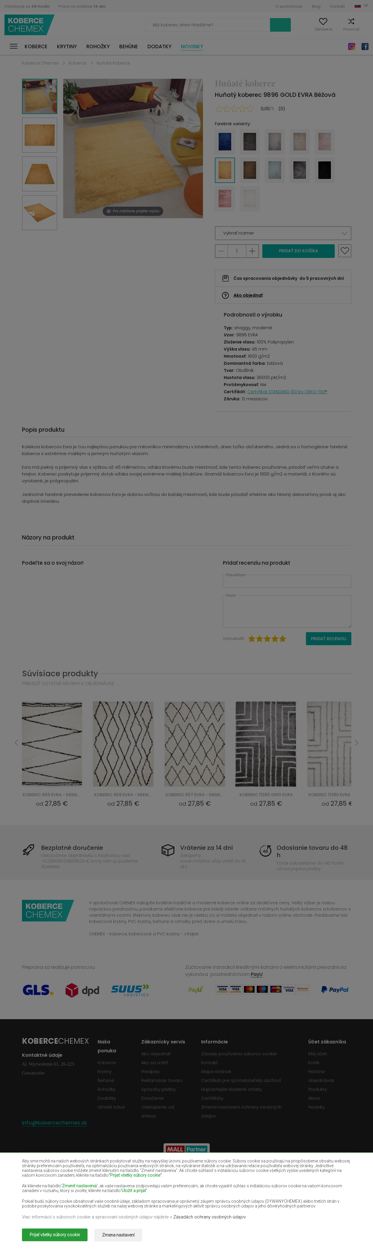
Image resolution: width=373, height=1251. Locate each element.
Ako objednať (248, 295)
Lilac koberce (167, 1190)
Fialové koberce (170, 1181)
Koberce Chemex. (76, 1231)
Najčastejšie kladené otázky (231, 1089)
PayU (257, 974)
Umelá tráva (111, 1107)
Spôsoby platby (158, 1089)
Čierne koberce (38, 1181)
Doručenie (152, 1098)
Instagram (351, 46)
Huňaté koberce (113, 63)
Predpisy (150, 1071)
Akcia (314, 1098)
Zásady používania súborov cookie (239, 1054)
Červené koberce (106, 1181)
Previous (46, 237)
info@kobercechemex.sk (55, 1122)
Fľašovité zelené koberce (311, 1173)
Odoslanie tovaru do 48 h (311, 852)
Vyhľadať (252, 25)
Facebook (365, 46)
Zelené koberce (38, 1207)
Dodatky (159, 46)
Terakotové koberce (306, 1199)
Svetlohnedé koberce (307, 1181)
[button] (283, 233)
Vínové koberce (236, 1173)
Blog (316, 6)
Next (33, 237)
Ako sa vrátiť (154, 1062)
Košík (364, 29)
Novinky (192, 46)
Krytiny (67, 46)
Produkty (317, 1089)
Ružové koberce (170, 1199)
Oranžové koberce (107, 1199)
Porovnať (340, 29)
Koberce (36, 46)
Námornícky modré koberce (249, 1181)
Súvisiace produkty (60, 673)
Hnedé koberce (169, 1173)
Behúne (128, 46)
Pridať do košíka (298, 251)
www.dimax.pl (335, 1231)
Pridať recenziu (328, 639)
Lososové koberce (40, 1190)
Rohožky (98, 46)
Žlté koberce (232, 1190)
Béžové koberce (38, 1173)
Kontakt (337, 6)
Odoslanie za (27, 6)
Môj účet (284, 29)
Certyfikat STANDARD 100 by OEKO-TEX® (287, 392)
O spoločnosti (288, 6)
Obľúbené (312, 29)
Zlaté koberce (102, 1207)
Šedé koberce (234, 1199)
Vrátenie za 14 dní (206, 848)
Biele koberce (101, 1173)
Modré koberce (37, 1199)
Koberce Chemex (30, 25)
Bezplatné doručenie (74, 848)
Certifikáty (212, 1098)
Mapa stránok (216, 1071)
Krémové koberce (106, 1190)
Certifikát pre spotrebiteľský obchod (241, 1080)
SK (366, 5)
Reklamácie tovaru (161, 1080)
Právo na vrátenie (82, 6)
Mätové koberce (302, 1190)
